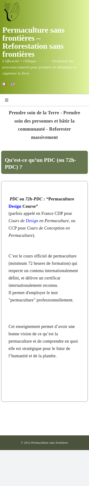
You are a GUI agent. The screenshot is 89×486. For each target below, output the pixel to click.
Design (15, 206)
